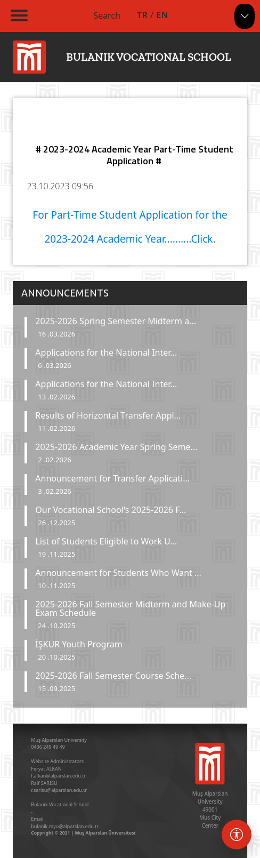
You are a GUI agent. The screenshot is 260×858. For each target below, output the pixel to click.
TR (142, 15)
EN (162, 15)
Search (106, 15)
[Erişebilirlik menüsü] (236, 834)
